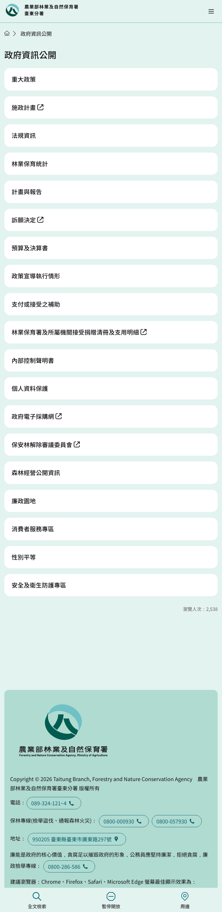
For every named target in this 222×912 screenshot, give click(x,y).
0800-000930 (123, 821)
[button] (211, 11)
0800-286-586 (69, 866)
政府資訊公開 (36, 33)
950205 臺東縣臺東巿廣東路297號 (76, 839)
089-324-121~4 (54, 803)
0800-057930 (176, 821)
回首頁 (42, 10)
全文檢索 (37, 901)
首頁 (7, 33)
